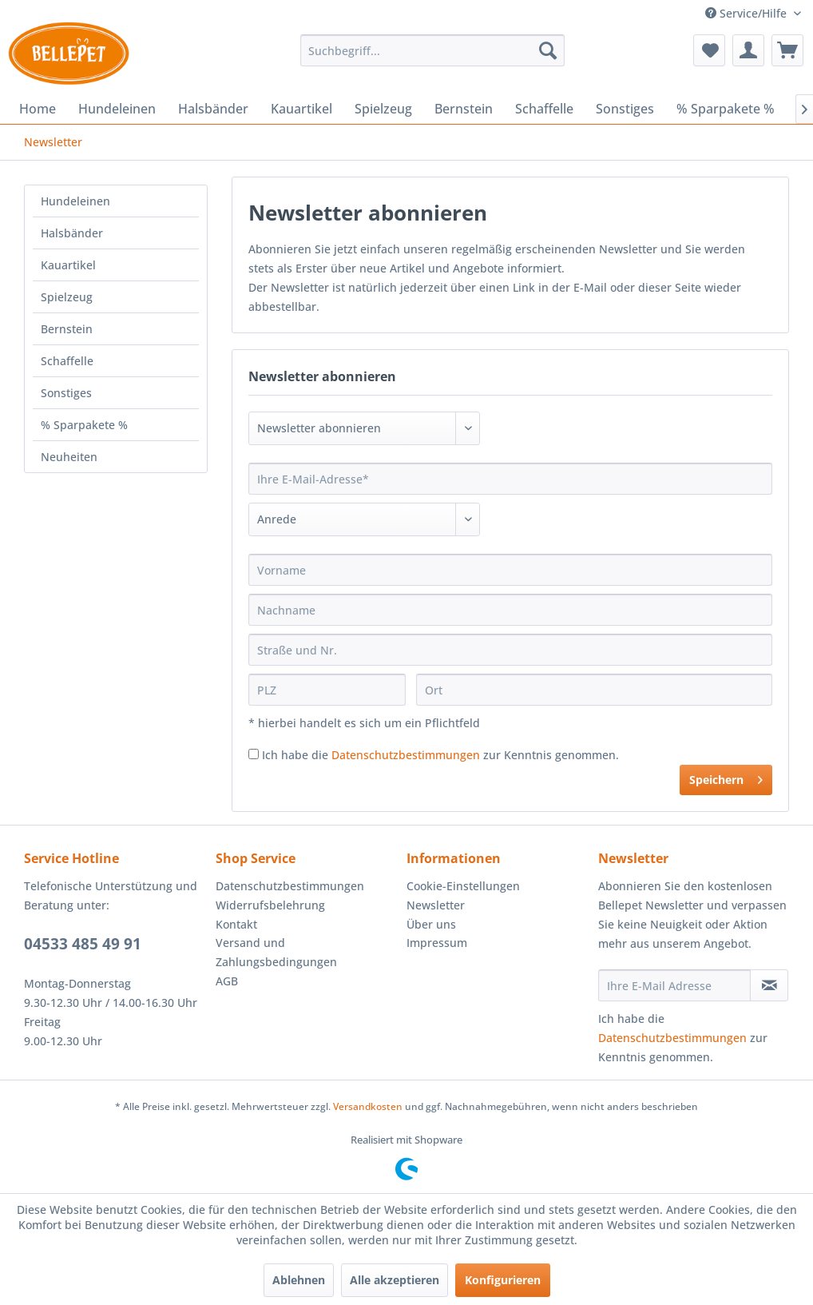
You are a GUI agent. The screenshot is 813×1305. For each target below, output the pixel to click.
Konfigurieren (503, 1279)
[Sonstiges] (625, 108)
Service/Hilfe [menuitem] (747, 13)
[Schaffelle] (544, 108)
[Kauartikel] (301, 108)
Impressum (436, 942)
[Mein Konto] (748, 50)
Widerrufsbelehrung (270, 905)
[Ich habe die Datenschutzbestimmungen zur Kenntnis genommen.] (253, 754)
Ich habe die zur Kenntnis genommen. (440, 754)
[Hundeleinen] (117, 108)
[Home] (37, 108)
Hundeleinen (75, 201)
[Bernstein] (463, 108)
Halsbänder (72, 233)
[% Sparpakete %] (725, 108)
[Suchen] (548, 50)
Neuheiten (69, 456)
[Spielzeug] (383, 108)
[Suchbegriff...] (432, 50)
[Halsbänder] (213, 108)
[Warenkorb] (787, 50)
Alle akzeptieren (394, 1279)
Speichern (726, 777)
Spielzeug (67, 296)
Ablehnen (298, 1279)
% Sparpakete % (84, 424)
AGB (227, 981)
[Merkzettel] (709, 50)
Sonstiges (66, 392)
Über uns (431, 924)
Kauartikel (68, 265)
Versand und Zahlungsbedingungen (276, 952)
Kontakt (236, 924)
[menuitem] (432, 50)
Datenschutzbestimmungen (405, 754)
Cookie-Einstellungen (463, 885)
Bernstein (67, 328)
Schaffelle (67, 360)
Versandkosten (368, 1106)
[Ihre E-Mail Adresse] (675, 985)
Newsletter (435, 905)
